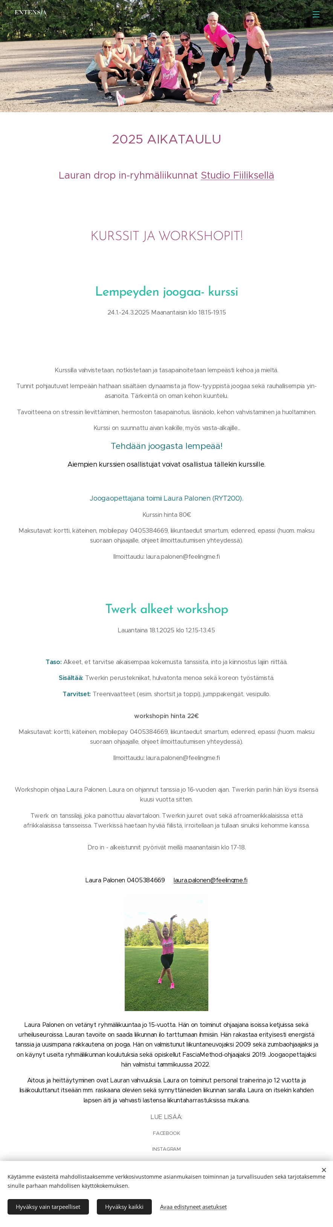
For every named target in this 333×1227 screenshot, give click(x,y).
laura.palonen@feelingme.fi (210, 880)
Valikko (316, 14)
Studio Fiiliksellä (237, 175)
